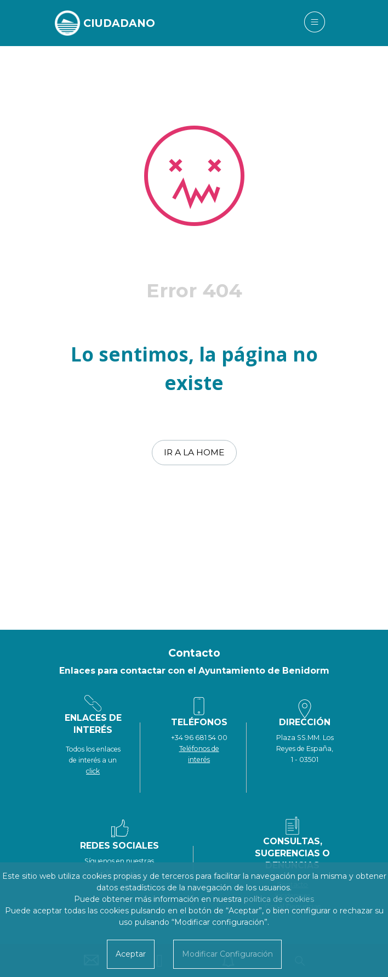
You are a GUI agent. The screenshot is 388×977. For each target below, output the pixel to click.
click (93, 771)
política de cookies (279, 899)
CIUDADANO (119, 23)
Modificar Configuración (227, 954)
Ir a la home (194, 452)
